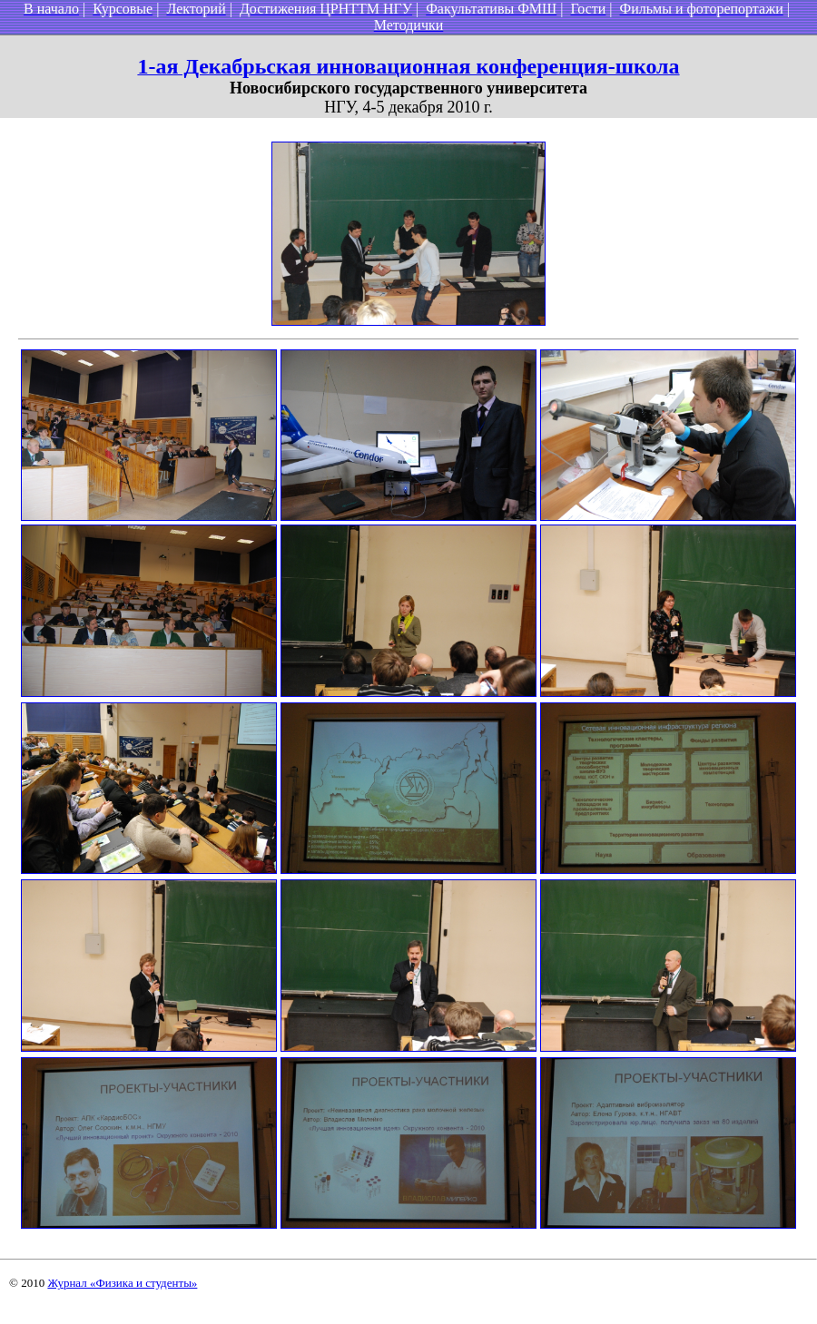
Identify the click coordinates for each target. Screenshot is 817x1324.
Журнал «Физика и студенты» (122, 1283)
